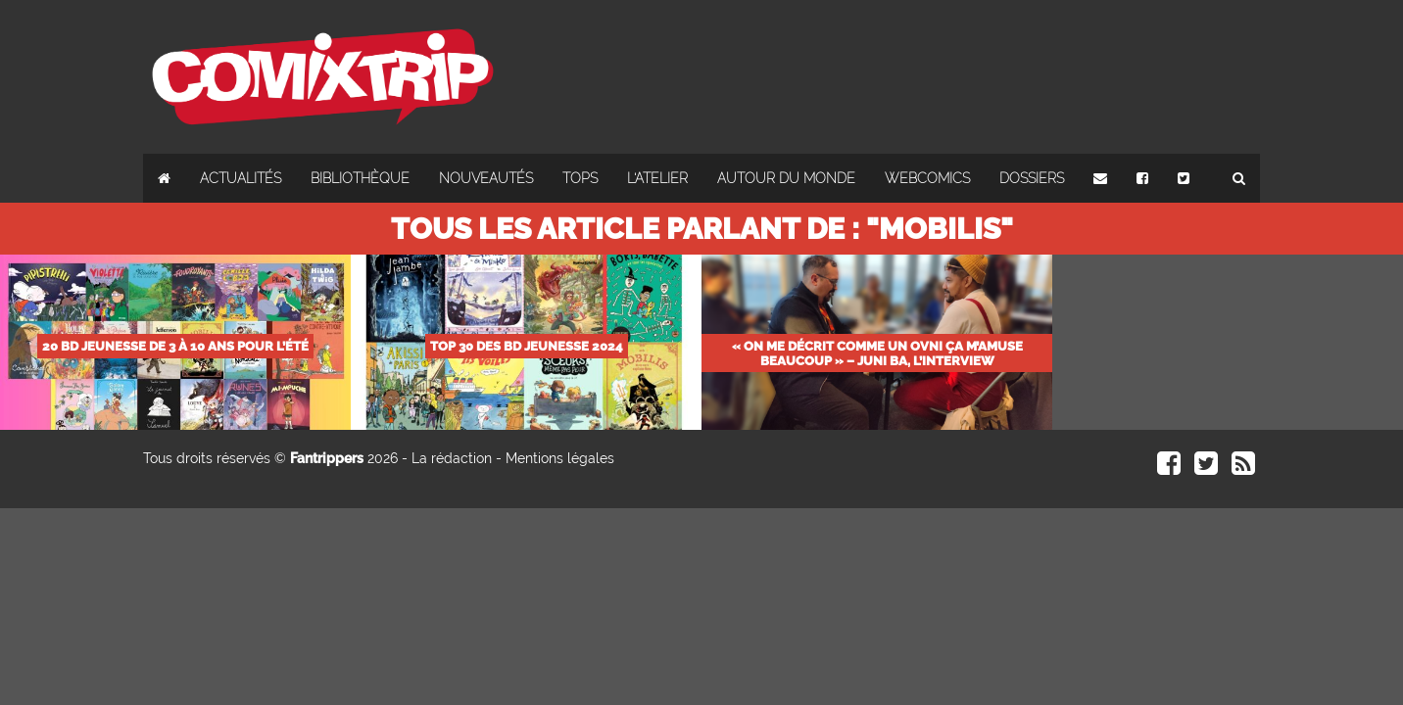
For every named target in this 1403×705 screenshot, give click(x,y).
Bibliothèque (360, 178)
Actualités (240, 178)
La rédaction (451, 458)
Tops (580, 178)
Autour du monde (786, 178)
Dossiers (1031, 178)
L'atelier (657, 178)
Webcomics (927, 178)
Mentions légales (560, 458)
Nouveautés (486, 178)
